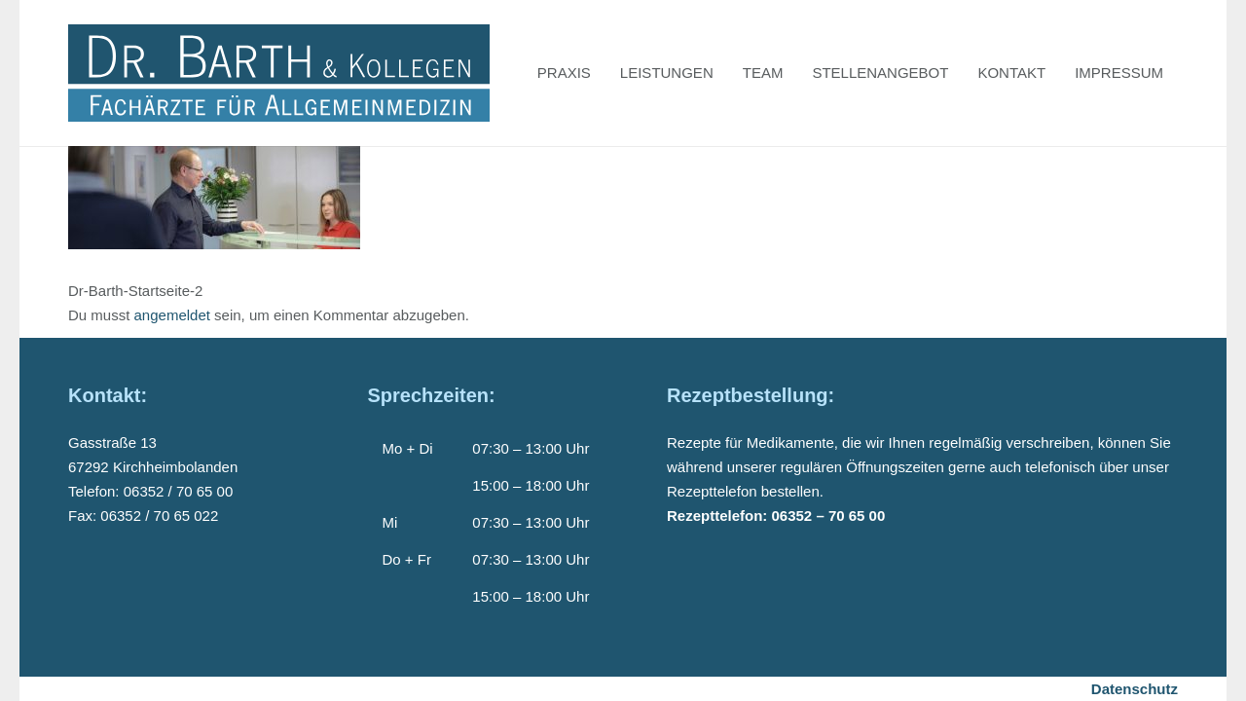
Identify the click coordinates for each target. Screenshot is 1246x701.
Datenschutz (1134, 689)
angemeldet (172, 315)
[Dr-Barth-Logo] (279, 73)
